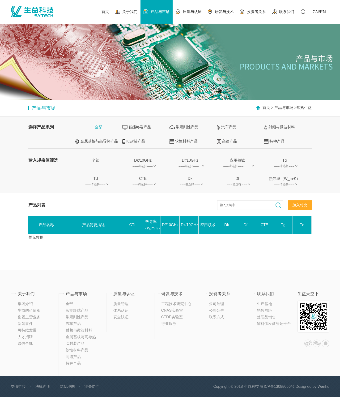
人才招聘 (25, 337)
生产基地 (264, 304)
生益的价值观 (29, 310)
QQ (325, 343)
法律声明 (42, 386)
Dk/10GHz (143, 160)
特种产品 (274, 141)
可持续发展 (27, 330)
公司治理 (216, 304)
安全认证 (120, 317)
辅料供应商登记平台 (274, 324)
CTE (143, 179)
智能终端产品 (136, 127)
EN (323, 11)
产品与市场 (283, 108)
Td (96, 179)
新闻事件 (25, 324)
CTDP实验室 (172, 317)
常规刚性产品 (184, 127)
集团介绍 (25, 304)
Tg (284, 160)
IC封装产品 (133, 141)
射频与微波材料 (279, 127)
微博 (308, 343)
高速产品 (227, 141)
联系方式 (216, 317)
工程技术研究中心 (176, 304)
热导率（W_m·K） (284, 179)
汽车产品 (226, 127)
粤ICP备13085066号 (277, 386)
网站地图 (67, 386)
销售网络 (264, 310)
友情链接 (18, 386)
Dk (190, 179)
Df (237, 179)
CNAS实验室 (172, 310)
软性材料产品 (184, 141)
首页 (266, 108)
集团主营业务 (29, 317)
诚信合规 (25, 343)
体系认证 (120, 310)
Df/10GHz (190, 160)
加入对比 (299, 205)
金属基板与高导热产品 (96, 141)
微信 (317, 343)
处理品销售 (266, 317)
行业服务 (168, 324)
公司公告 (216, 310)
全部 (98, 127)
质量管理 (120, 304)
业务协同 (91, 386)
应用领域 (237, 160)
